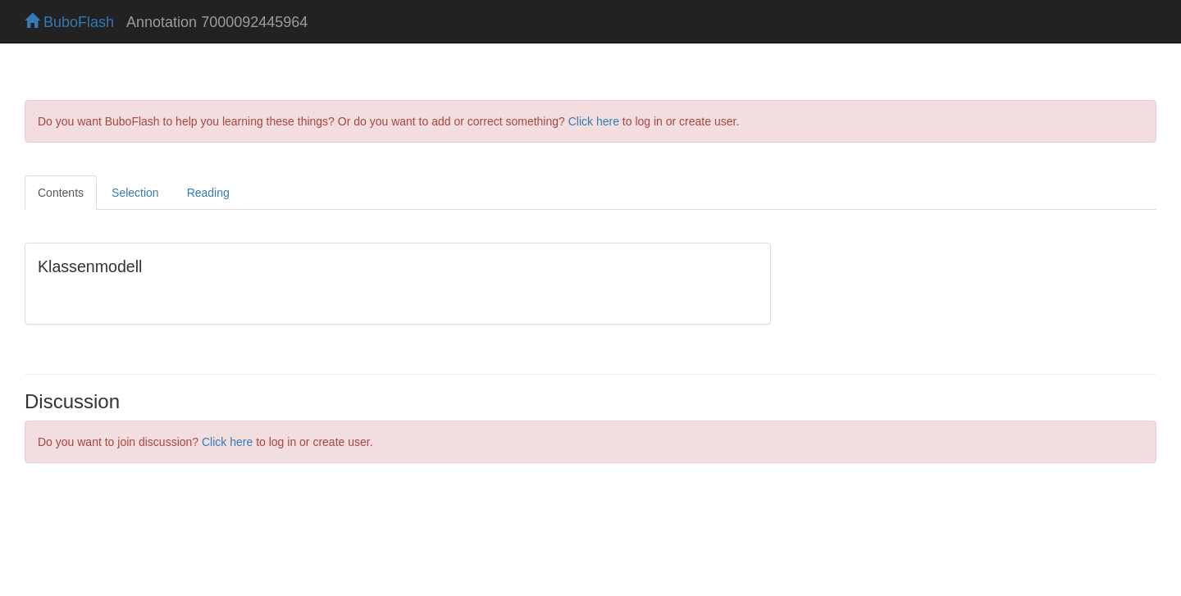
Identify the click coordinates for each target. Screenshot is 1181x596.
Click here (593, 121)
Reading (208, 192)
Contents (61, 192)
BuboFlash (69, 22)
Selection (135, 192)
